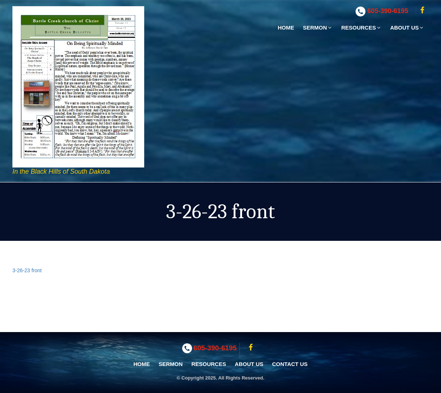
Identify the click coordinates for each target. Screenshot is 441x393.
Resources (361, 27)
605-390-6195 (387, 11)
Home (286, 27)
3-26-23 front (27, 270)
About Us (407, 27)
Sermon (318, 27)
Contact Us (289, 364)
